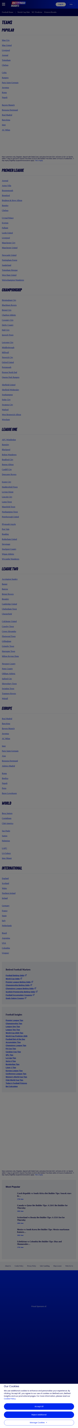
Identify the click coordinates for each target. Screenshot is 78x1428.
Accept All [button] (39, 1406)
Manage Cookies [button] (37, 1422)
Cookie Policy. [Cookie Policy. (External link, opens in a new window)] (10, 1398)
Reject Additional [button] (39, 1414)
